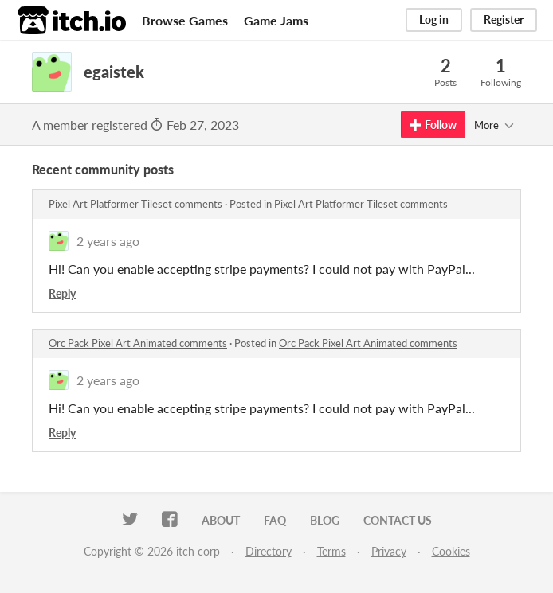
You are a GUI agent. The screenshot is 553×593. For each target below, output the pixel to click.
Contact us (397, 520)
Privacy (388, 551)
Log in (434, 19)
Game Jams (276, 20)
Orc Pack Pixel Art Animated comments (138, 343)
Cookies (451, 551)
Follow (433, 124)
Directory (268, 551)
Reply (62, 293)
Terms (331, 551)
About (221, 520)
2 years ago (107, 240)
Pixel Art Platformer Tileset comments (135, 203)
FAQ (275, 520)
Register (504, 19)
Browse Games (185, 20)
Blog (324, 520)
